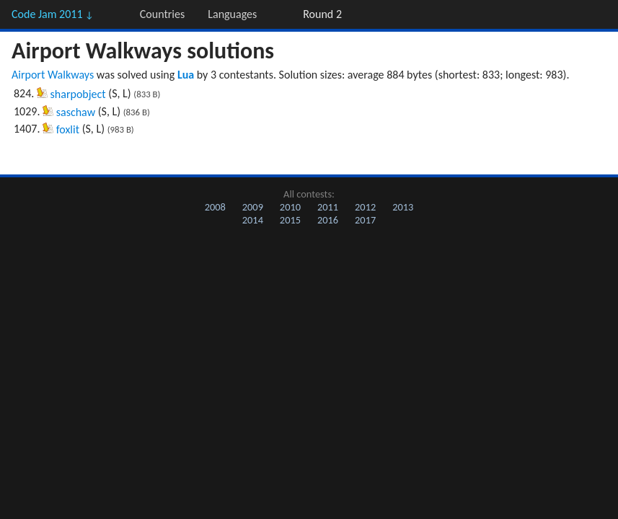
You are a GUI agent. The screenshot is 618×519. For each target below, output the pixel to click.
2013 (402, 206)
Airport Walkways (53, 74)
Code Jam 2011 (53, 14)
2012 (365, 206)
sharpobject (78, 94)
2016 (327, 219)
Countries (162, 14)
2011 (327, 206)
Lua (185, 74)
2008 (215, 206)
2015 (290, 219)
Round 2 (322, 14)
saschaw (75, 112)
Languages (232, 14)
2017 (365, 219)
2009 (252, 206)
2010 (290, 206)
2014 (252, 219)
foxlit (67, 129)
